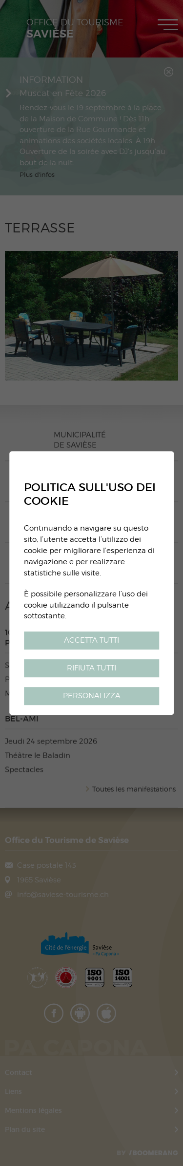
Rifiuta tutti (91, 667)
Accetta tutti (91, 640)
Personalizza (92, 695)
